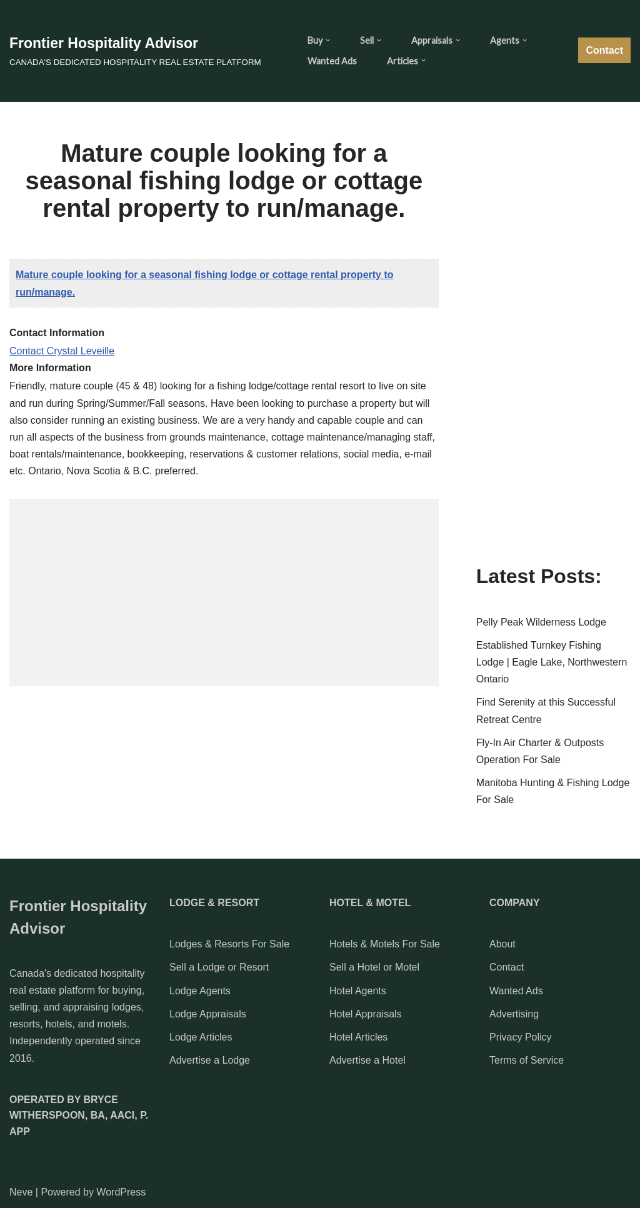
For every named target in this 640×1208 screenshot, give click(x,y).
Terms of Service (526, 1060)
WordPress (121, 1192)
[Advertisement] (224, 592)
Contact (604, 50)
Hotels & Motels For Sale (384, 944)
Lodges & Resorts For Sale (229, 944)
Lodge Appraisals (207, 1014)
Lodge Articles (200, 1037)
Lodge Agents (200, 991)
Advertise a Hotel (367, 1060)
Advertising (514, 1014)
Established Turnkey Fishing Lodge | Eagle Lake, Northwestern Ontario (552, 662)
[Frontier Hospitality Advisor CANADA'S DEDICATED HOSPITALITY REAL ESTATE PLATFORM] (135, 50)
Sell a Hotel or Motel (374, 967)
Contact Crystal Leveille (61, 351)
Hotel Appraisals (365, 1014)
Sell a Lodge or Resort (219, 967)
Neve (20, 1192)
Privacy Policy (520, 1037)
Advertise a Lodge (209, 1060)
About (502, 944)
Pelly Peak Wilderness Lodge (541, 622)
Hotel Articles (358, 1037)
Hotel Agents (357, 991)
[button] (328, 40)
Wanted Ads (332, 61)
